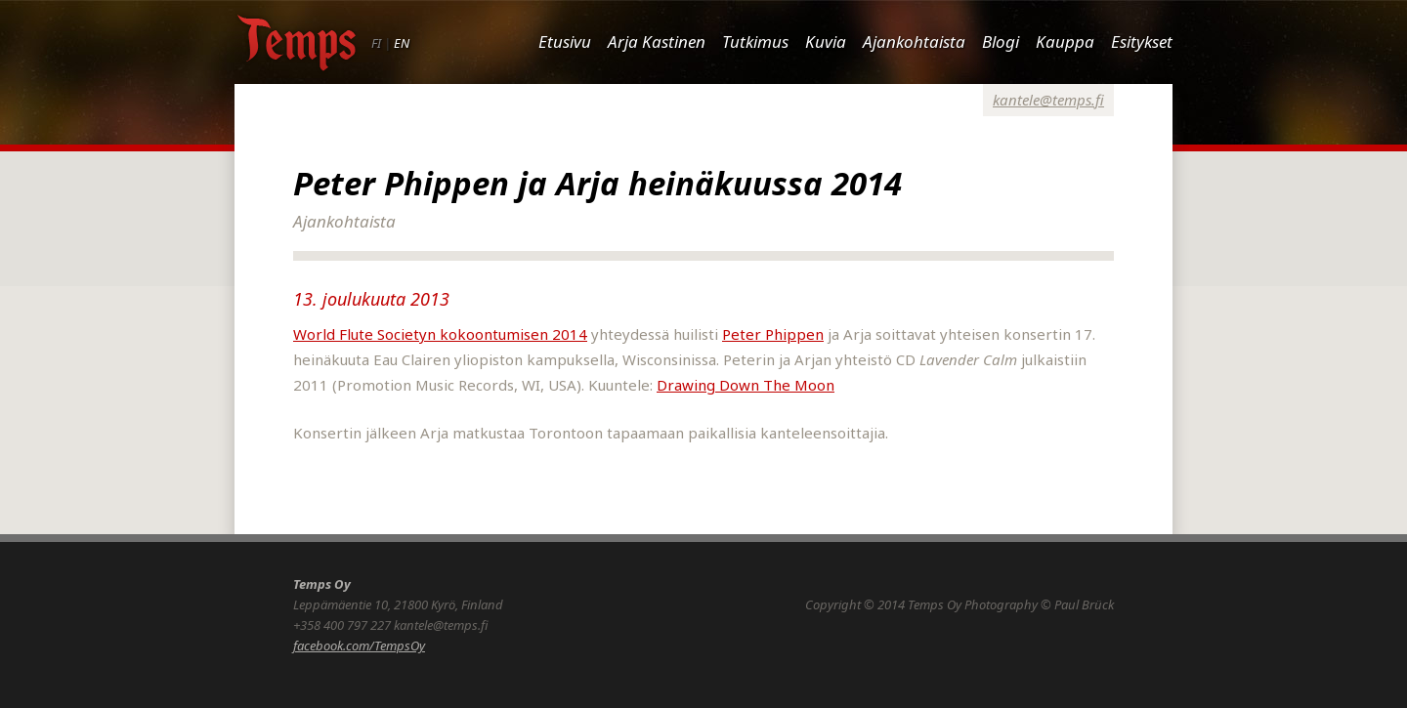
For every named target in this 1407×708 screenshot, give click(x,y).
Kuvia (825, 41)
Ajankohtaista (914, 41)
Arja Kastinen (656, 41)
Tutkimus (755, 41)
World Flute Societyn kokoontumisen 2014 (440, 334)
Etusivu (564, 41)
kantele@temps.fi (1048, 99)
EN (401, 43)
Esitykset (1141, 41)
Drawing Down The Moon (745, 385)
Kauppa (1065, 41)
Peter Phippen (773, 334)
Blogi (1000, 41)
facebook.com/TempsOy (359, 645)
